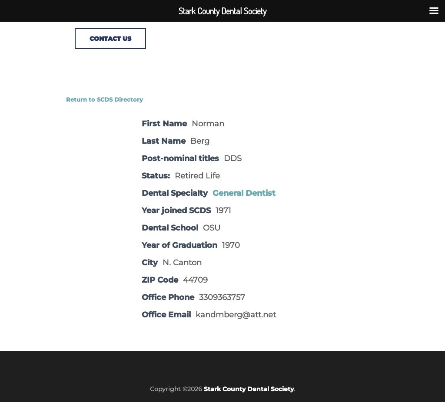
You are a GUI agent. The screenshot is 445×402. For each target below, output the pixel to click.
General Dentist (244, 193)
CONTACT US (110, 39)
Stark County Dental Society (249, 389)
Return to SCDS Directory (104, 99)
